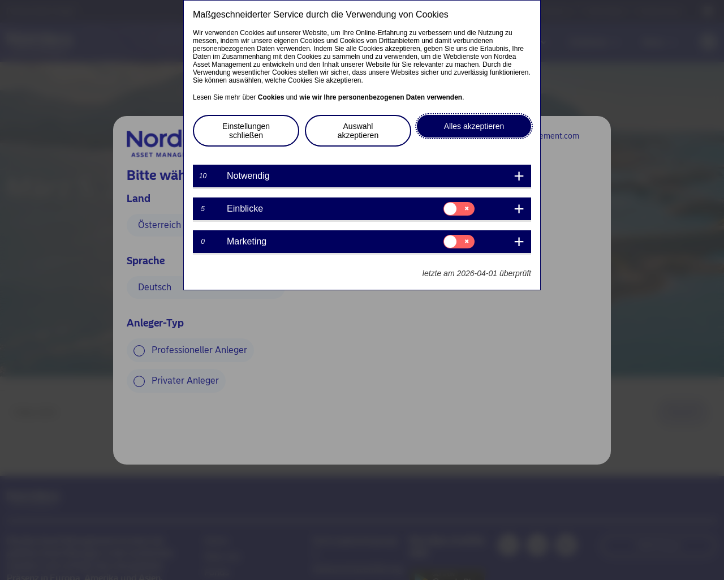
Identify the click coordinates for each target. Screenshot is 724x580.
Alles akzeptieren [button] (474, 126)
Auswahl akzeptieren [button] (358, 131)
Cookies (271, 97)
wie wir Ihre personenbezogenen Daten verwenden (380, 97)
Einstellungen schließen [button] (246, 131)
